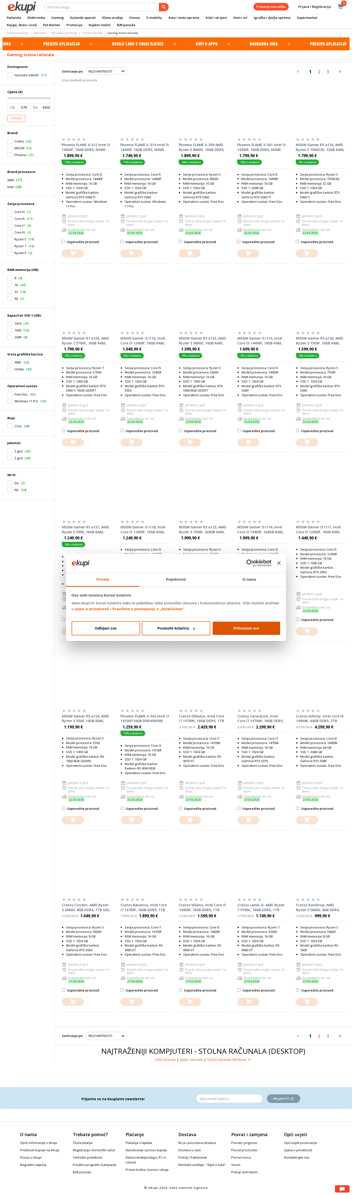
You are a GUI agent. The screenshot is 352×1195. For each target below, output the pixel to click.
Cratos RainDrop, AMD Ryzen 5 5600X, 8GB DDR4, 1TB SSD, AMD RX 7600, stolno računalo (318, 907)
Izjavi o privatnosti (92, 609)
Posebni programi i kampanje (94, 1165)
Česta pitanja (82, 1143)
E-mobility (154, 17)
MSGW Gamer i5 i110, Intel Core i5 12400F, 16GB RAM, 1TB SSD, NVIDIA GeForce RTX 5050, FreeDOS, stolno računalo (143, 341)
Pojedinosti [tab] (176, 579)
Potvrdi (16, 118)
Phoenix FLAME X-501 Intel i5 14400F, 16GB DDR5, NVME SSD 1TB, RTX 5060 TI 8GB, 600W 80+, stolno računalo (261, 147)
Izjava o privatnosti (298, 1150)
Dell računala (165, 1059)
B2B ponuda (126, 25)
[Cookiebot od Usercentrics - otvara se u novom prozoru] (250, 563)
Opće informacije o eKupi (38, 1143)
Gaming (57, 17)
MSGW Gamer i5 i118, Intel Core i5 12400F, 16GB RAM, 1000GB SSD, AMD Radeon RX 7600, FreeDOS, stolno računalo (143, 529)
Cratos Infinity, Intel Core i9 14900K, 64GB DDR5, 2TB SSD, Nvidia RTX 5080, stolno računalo (320, 719)
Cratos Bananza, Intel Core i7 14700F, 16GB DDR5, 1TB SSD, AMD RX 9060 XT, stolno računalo (144, 907)
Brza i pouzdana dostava (197, 1143)
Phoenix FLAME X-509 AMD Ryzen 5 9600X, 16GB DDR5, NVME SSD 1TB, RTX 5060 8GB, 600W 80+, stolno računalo (201, 147)
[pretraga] (164, 7)
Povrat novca (241, 1157)
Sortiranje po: (72, 71)
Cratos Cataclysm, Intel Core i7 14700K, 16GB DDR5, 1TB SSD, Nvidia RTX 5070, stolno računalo (260, 719)
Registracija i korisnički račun (94, 1150)
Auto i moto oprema (183, 17)
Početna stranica (17, 33)
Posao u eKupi (31, 1157)
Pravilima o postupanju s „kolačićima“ (148, 609)
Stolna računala (92, 33)
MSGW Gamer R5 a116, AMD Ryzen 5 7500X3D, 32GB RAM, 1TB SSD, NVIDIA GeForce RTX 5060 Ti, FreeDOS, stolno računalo (320, 147)
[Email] (230, 1098)
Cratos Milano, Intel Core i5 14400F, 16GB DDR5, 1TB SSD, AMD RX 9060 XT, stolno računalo (202, 907)
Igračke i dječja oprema (272, 17)
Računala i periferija (64, 33)
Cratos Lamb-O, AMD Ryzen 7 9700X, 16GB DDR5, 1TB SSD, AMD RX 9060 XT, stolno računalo (261, 907)
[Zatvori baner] (279, 563)
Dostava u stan (189, 1150)
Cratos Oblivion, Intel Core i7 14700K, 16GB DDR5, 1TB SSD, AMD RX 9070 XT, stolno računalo (201, 719)
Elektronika (36, 17)
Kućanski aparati (83, 17)
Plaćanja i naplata (139, 1143)
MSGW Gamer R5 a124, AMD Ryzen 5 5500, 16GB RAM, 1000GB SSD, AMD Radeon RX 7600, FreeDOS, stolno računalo (85, 719)
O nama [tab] (249, 579)
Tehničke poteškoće (87, 1157)
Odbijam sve (106, 628)
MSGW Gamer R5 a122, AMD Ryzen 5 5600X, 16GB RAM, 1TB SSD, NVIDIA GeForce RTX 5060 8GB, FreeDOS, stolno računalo (202, 341)
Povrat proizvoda (244, 1150)
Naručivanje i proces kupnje (146, 1150)
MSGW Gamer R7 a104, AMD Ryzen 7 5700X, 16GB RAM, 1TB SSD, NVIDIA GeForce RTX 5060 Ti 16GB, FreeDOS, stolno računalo (85, 341)
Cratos (19, 141)
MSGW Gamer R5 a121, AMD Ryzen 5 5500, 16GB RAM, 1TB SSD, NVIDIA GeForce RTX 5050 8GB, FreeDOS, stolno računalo (85, 529)
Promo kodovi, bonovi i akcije (147, 1169)
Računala (14, 17)
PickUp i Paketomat (192, 1157)
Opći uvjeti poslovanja (300, 1143)
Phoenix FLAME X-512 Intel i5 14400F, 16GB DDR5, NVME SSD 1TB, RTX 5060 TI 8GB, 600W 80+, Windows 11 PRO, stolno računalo (86, 147)
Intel (10, 187)
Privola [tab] (103, 579)
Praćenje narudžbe (271, 6)
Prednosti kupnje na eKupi (39, 1150)
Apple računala (191, 1059)
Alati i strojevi (216, 17)
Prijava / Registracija (311, 6)
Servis (236, 1165)
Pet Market (51, 25)
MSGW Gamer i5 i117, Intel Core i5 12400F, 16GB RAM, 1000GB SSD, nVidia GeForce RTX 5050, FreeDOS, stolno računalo (319, 529)
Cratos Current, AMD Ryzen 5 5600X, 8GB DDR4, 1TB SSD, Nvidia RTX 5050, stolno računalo (86, 907)
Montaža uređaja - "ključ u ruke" (202, 1165)
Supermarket (307, 17)
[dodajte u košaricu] (73, 253)
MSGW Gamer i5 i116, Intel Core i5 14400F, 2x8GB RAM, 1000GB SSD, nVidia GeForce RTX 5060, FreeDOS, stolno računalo (260, 529)
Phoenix (20, 155)
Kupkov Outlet (99, 25)
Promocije (74, 25)
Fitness (134, 17)
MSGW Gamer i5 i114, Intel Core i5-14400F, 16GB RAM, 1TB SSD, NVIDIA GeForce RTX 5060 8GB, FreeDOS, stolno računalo (259, 341)
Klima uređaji (112, 17)
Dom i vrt (240, 17)
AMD (10, 180)
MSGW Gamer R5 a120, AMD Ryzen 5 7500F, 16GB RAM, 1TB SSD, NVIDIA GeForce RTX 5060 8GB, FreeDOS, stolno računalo (319, 341)
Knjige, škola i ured (22, 25)
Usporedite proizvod (80, 242)
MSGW (19, 148)
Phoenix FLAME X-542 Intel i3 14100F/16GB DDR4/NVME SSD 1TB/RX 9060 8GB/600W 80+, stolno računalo (145, 719)
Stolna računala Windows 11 (229, 1059)
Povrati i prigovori (244, 1143)
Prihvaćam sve (246, 628)
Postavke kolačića (176, 628)
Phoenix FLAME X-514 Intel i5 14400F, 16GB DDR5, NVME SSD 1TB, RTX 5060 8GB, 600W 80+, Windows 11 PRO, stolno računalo (144, 147)
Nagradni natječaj (33, 1165)
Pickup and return (244, 1172)
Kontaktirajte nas (296, 1157)
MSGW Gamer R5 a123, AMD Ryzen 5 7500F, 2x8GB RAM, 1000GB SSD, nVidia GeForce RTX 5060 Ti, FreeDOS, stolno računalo (202, 529)
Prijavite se (283, 1098)
